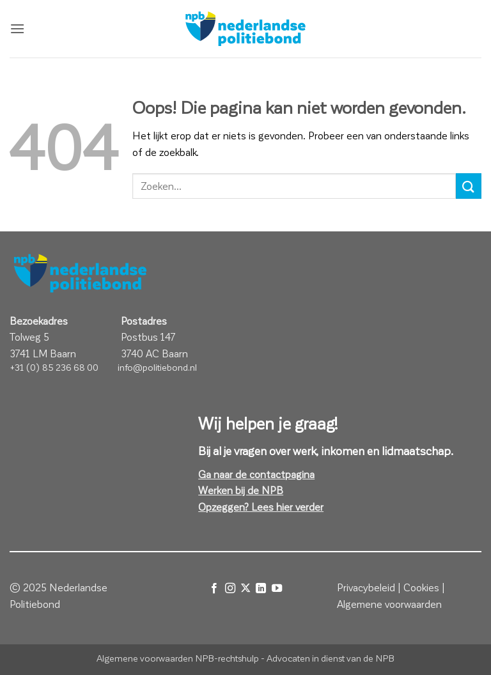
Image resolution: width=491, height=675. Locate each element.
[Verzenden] (468, 185)
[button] (17, 28)
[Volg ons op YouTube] (277, 588)
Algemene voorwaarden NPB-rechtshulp (178, 657)
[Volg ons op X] (245, 588)
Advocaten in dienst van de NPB (330, 657)
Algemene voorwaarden (389, 604)
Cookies (421, 587)
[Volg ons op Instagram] (229, 588)
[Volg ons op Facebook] (214, 588)
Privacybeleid (366, 587)
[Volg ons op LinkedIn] (261, 588)
